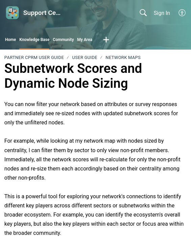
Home (10, 39)
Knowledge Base (34, 39)
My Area (84, 39)
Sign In (162, 13)
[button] (182, 12)
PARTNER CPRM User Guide (34, 57)
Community (63, 39)
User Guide (84, 57)
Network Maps (123, 57)
